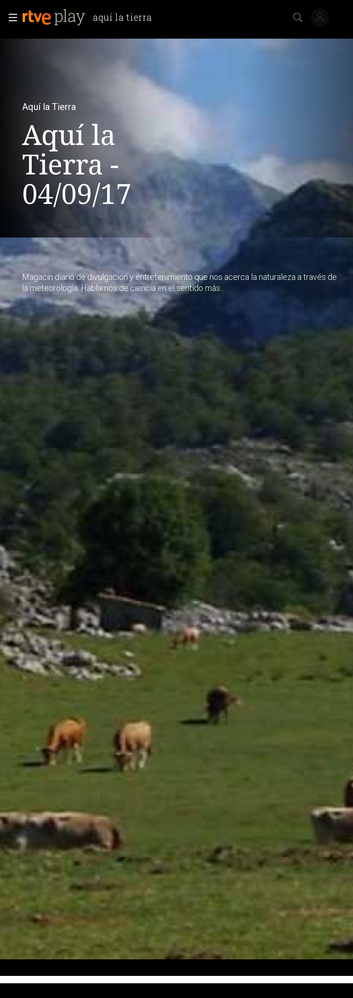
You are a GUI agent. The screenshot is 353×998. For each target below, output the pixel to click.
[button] (10, 17)
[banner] (90, 17)
